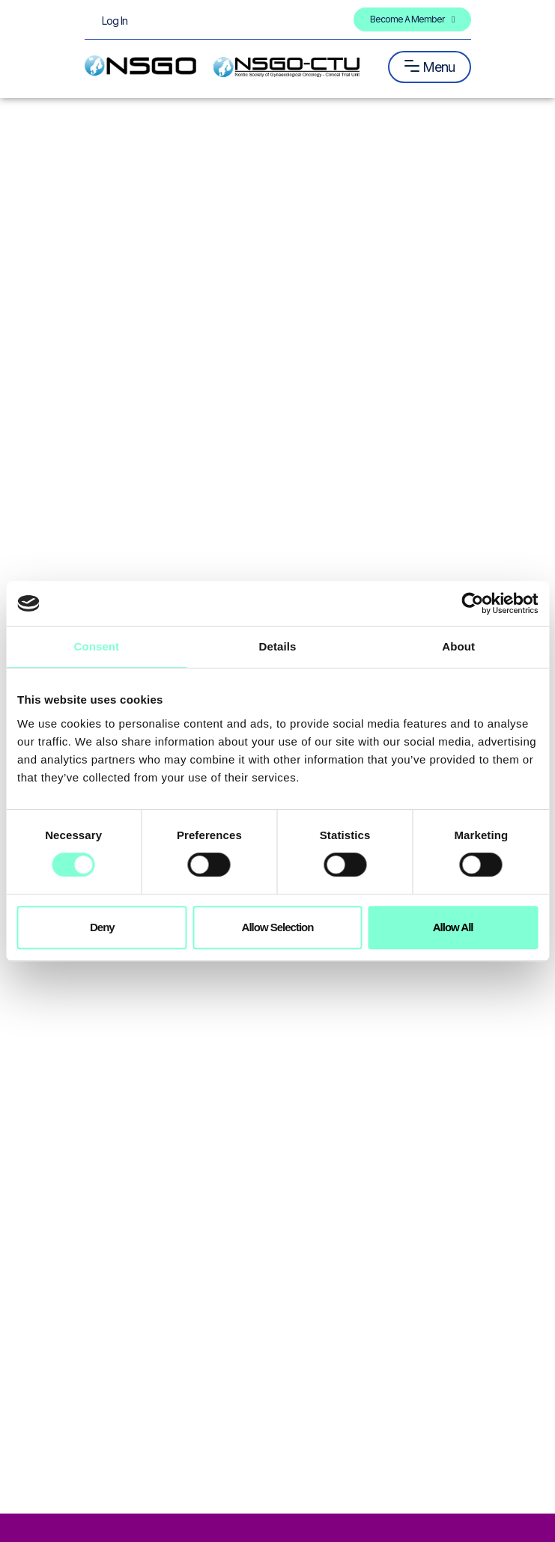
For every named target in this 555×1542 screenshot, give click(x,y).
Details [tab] (278, 646)
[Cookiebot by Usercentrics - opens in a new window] (472, 603)
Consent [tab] (96, 646)
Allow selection (278, 927)
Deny (102, 927)
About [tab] (458, 646)
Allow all (453, 927)
